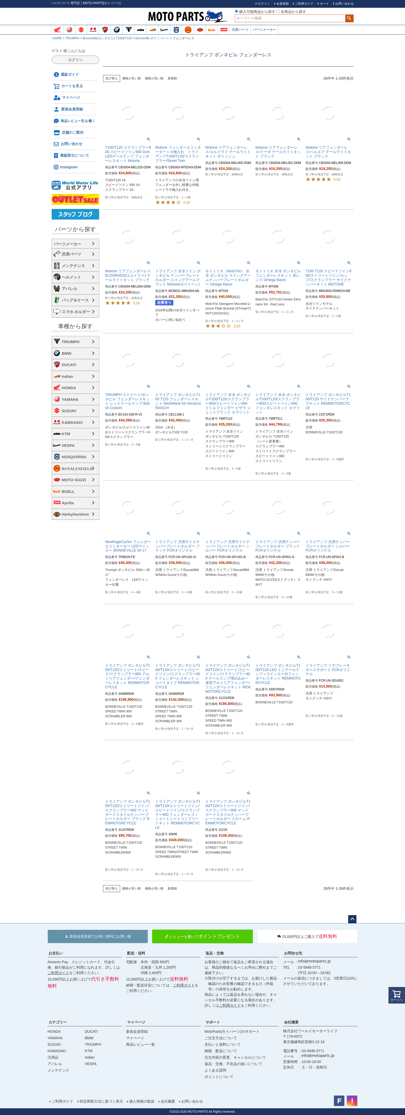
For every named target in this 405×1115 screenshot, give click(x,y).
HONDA (69, 388)
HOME (57, 38)
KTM (66, 434)
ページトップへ (352, 919)
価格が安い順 (131, 78)
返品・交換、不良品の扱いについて (233, 1064)
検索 (349, 18)
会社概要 (291, 1022)
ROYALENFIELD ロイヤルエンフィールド (79, 469)
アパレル (69, 289)
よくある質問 (215, 1070)
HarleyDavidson (75, 514)
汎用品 (53, 1057)
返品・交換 (215, 953)
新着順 (172, 78)
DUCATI (69, 365)
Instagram (65, 167)
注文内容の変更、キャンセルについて (235, 1057)
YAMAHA (70, 399)
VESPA (68, 445)
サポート (213, 1022)
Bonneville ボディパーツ (152, 38)
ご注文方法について (221, 1038)
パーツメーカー (264, 30)
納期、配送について (221, 1051)
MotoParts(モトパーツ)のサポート (232, 1031)
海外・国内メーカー (75, 244)
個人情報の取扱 (141, 1101)
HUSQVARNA (74, 457)
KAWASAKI (72, 422)
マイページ (66, 97)
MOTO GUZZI (74, 480)
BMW (67, 353)
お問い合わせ (68, 144)
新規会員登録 (68, 109)
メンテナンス (73, 265)
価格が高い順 (154, 78)
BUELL (68, 491)
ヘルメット (71, 277)
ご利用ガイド (58, 973)
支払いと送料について (223, 1044)
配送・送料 (136, 953)
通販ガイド (66, 74)
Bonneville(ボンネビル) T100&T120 (107, 38)
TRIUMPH (72, 38)
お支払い (56, 953)
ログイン (75, 60)
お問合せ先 (293, 953)
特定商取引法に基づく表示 (101, 1101)
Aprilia (68, 503)
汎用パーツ (240, 30)
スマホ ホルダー (76, 312)
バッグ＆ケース (75, 300)
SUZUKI (69, 411)
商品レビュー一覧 (140, 1044)
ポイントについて (219, 1077)
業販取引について (71, 155)
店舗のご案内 (68, 132)
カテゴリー (58, 1022)
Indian (67, 376)
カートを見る (68, 86)
